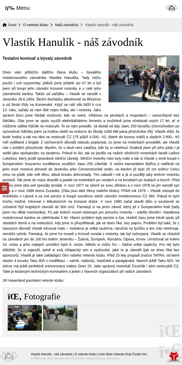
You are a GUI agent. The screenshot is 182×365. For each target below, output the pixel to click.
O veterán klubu (36, 25)
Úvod (171, 8)
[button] (17, 8)
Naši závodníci (67, 25)
